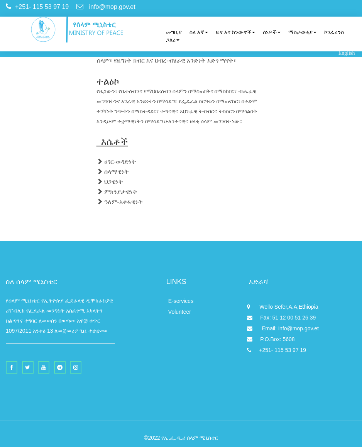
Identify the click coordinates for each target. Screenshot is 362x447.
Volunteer (179, 312)
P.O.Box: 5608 (270, 339)
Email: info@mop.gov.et (283, 328)
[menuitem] (170, 32)
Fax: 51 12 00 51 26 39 (281, 317)
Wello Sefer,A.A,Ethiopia (282, 307)
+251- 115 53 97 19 (276, 350)
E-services (180, 301)
